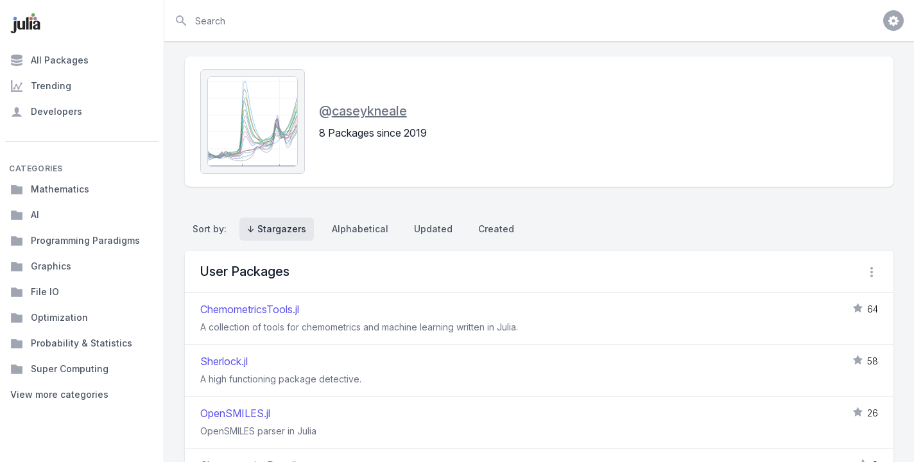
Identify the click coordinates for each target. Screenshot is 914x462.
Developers (46, 111)
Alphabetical (360, 228)
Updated (433, 228)
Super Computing (59, 369)
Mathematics (49, 189)
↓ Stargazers (276, 228)
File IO (34, 292)
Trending (40, 86)
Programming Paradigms (75, 240)
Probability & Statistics (71, 343)
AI (24, 215)
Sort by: (212, 228)
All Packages (49, 60)
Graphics (40, 266)
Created (496, 228)
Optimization (49, 317)
